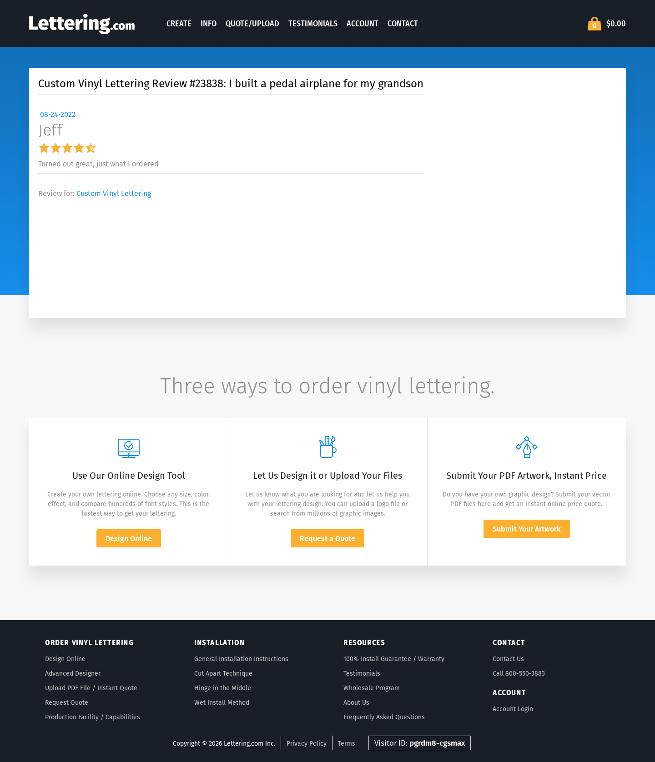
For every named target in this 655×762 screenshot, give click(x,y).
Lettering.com (82, 23)
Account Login (513, 709)
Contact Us (508, 659)
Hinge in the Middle (222, 688)
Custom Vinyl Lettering (113, 193)
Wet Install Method (221, 703)
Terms (346, 743)
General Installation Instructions (241, 659)
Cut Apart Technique (223, 673)
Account (362, 24)
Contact (403, 24)
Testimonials (313, 24)
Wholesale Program (371, 688)
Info (209, 24)
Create (178, 24)
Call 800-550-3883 (519, 673)
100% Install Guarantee (377, 659)
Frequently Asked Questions (384, 717)
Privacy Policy (307, 743)
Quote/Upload (252, 24)
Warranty (431, 659)
